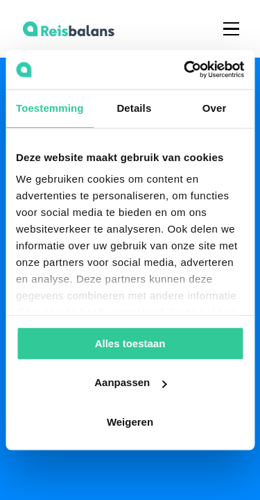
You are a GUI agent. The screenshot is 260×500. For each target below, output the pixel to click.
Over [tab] (214, 108)
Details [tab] (133, 108)
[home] (65, 29)
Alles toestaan (130, 343)
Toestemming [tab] (50, 108)
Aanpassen (130, 382)
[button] (231, 28)
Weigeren (130, 422)
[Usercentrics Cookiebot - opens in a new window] (185, 69)
